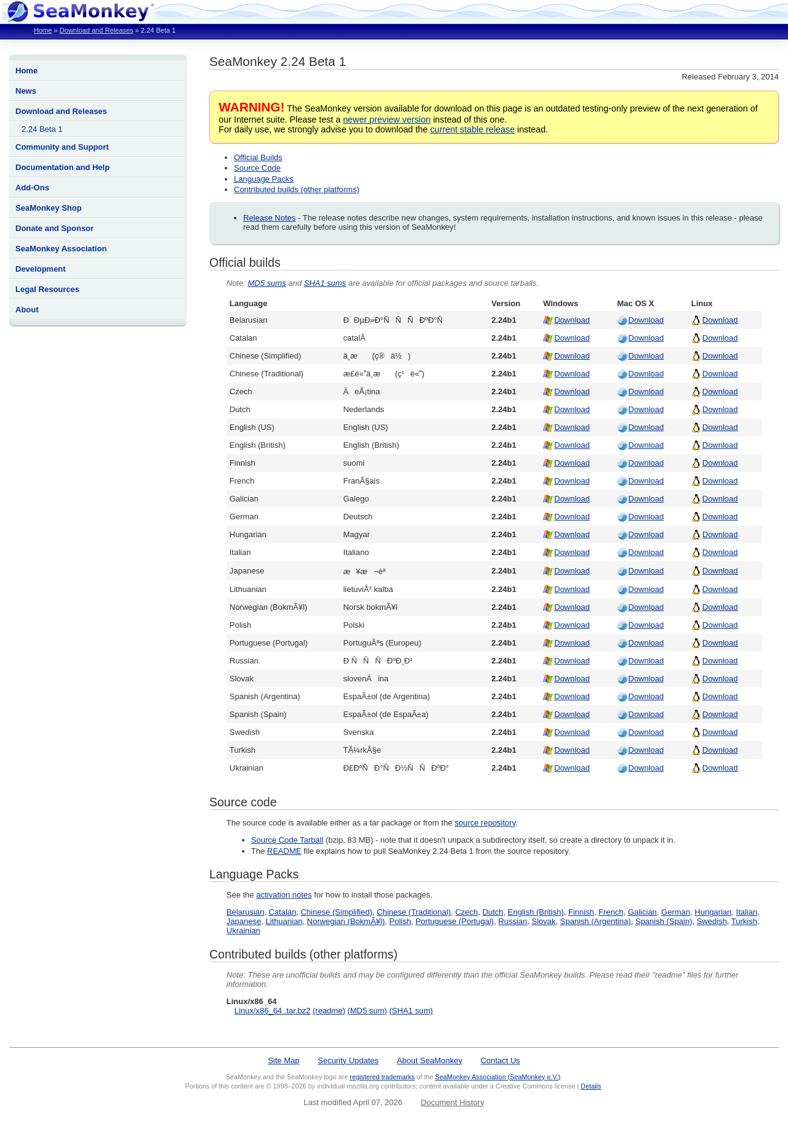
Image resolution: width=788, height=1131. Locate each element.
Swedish (712, 921)
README (284, 851)
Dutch (493, 912)
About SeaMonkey (429, 1060)
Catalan (282, 912)
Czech (466, 912)
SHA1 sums (325, 283)
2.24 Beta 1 (42, 129)
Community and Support (62, 147)
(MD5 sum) (367, 1010)
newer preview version (386, 119)
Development (40, 269)
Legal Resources (47, 289)
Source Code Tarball (287, 840)
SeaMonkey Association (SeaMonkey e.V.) (498, 1076)
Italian (747, 912)
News (25, 90)
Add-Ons (32, 187)
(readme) (329, 1010)
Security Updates (348, 1060)
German (675, 912)
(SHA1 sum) (411, 1010)
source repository (484, 822)
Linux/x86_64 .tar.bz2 (273, 1010)
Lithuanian (283, 921)
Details (591, 1086)
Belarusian (245, 912)
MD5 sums (266, 283)
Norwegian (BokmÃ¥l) (346, 921)
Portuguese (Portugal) (455, 921)
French (610, 912)
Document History (452, 1102)
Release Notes (269, 217)
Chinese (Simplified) (336, 912)
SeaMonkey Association (61, 248)
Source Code (257, 167)
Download (572, 320)
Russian (512, 921)
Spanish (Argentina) (595, 921)
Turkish (744, 921)
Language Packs (264, 179)
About (27, 309)
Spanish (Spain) (664, 921)
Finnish (581, 912)
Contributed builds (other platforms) (297, 189)
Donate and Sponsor (54, 228)
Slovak (544, 921)
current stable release (472, 129)
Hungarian (712, 912)
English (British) (536, 912)
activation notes (284, 894)
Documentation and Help (62, 167)
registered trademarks (382, 1076)
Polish (400, 921)
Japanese (244, 921)
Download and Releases (97, 30)
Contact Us (500, 1060)
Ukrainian (243, 930)
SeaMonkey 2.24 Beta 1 (277, 61)
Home (43, 30)
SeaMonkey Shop (48, 208)
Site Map (283, 1060)
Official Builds (258, 157)
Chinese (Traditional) (414, 912)
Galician (642, 912)
